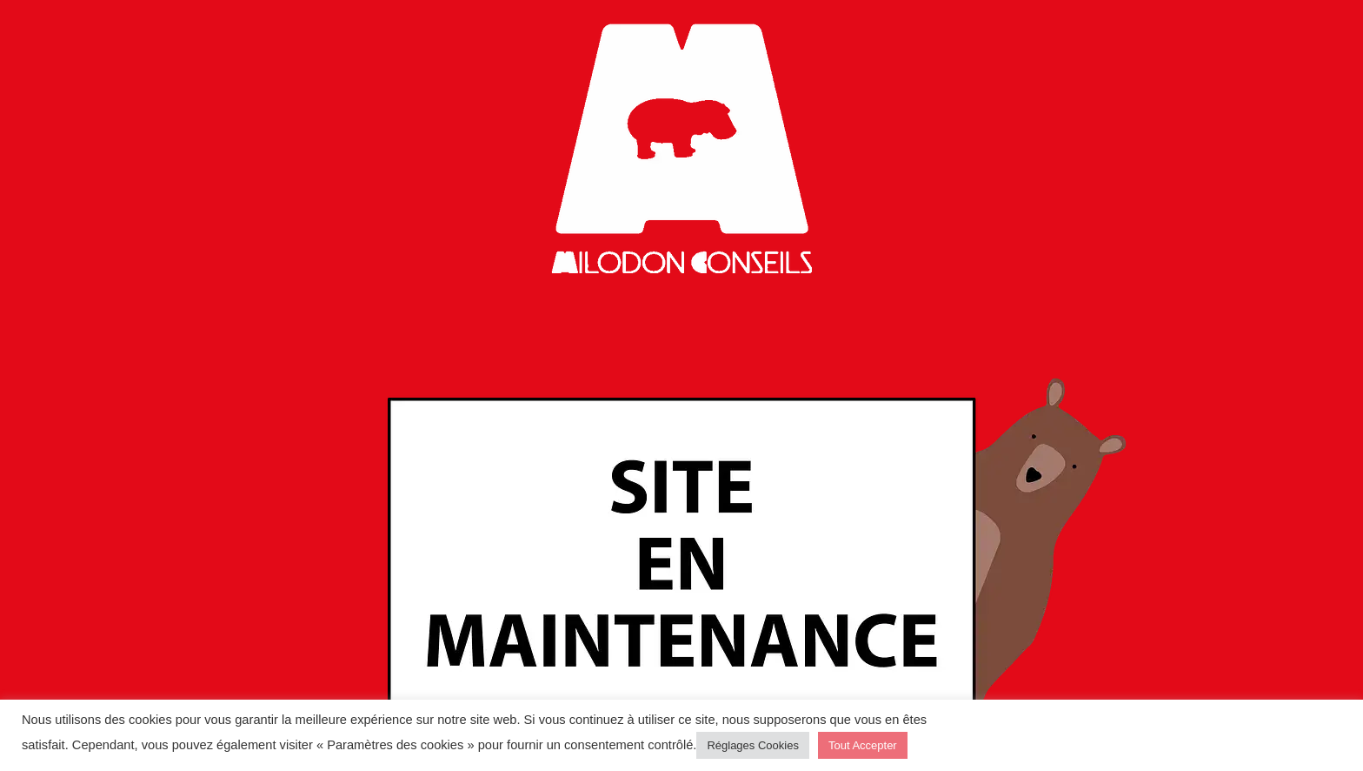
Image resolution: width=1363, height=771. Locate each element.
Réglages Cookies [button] (753, 745)
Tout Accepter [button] (862, 745)
